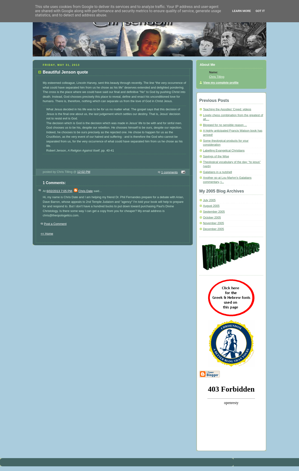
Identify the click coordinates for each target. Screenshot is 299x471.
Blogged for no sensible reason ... (225, 125)
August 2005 (211, 206)
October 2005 (212, 217)
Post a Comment (55, 224)
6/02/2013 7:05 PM (59, 191)
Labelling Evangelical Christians (224, 150)
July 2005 (209, 200)
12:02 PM (83, 172)
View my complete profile (220, 82)
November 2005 (213, 223)
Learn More (241, 11)
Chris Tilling (216, 76)
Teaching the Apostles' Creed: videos (227, 109)
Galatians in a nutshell (217, 172)
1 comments (169, 172)
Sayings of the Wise (216, 156)
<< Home (47, 233)
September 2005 (214, 211)
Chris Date (85, 191)
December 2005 (213, 229)
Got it (260, 11)
